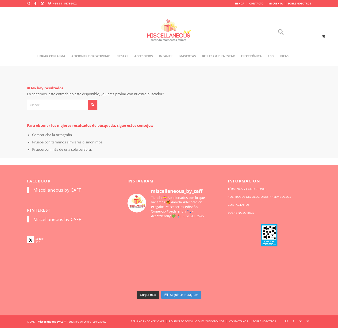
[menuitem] (239, 3)
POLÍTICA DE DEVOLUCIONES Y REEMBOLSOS (259, 196)
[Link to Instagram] (28, 3)
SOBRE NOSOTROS (299, 3)
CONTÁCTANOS (239, 204)
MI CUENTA (276, 3)
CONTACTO (256, 3)
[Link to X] (42, 3)
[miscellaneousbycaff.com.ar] (169, 36)
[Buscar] (279, 32)
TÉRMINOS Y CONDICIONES (247, 189)
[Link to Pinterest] (49, 3)
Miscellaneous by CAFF (57, 190)
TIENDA (239, 3)
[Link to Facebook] (35, 3)
